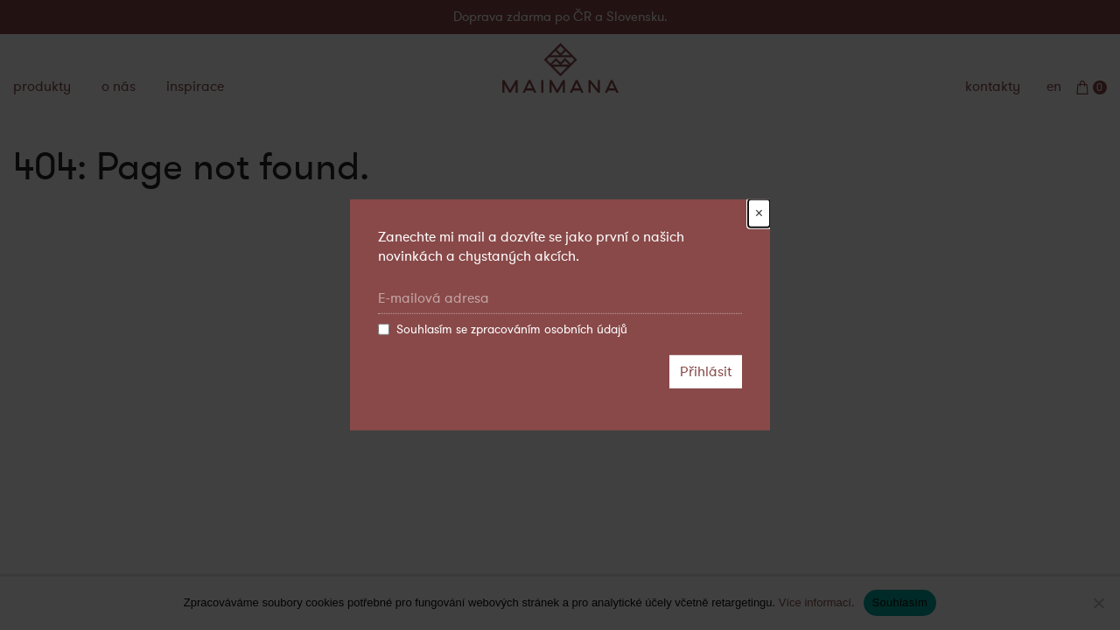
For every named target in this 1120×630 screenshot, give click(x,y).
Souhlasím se (502, 330)
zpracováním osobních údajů (549, 329)
